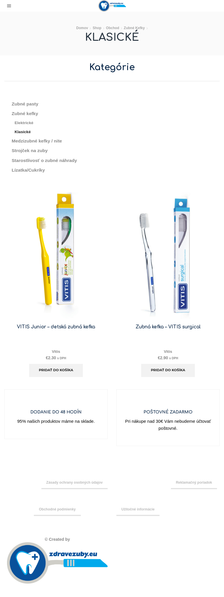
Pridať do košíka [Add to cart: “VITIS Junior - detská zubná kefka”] (56, 371)
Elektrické (24, 123)
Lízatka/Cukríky (29, 171)
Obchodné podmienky (57, 511)
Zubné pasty (25, 103)
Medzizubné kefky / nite (37, 141)
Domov (82, 28)
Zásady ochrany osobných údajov (74, 484)
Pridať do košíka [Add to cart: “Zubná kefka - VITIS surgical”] (168, 371)
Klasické (23, 132)
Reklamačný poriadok (194, 484)
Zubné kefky (134, 28)
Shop (97, 28)
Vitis (56, 352)
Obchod (112, 28)
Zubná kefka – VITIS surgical (168, 328)
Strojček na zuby (30, 151)
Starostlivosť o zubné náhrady (45, 161)
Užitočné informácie (138, 511)
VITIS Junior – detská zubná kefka (56, 328)
